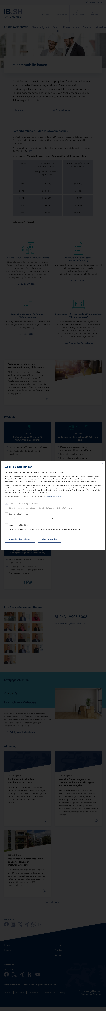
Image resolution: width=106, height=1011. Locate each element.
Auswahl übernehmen (19, 539)
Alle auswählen (49, 539)
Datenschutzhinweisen (53, 497)
